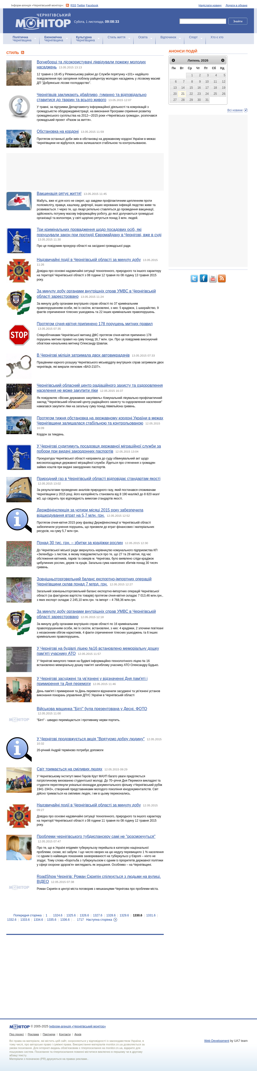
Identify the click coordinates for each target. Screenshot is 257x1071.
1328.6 (111, 915)
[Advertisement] (85, 172)
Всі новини (235, 110)
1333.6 (25, 919)
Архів (78, 1034)
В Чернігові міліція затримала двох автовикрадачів (83, 355)
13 (175, 87)
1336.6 (65, 919)
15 (191, 87)
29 (191, 100)
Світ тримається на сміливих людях (69, 769)
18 (215, 87)
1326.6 (84, 915)
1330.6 (137, 915)
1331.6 (151, 915)
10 (207, 81)
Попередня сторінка (27, 915)
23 (199, 94)
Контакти (65, 1034)
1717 (80, 919)
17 (207, 87)
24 (207, 94)
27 (175, 100)
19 (223, 87)
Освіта (143, 37)
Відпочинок (168, 37)
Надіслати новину (210, 5)
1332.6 (11, 919)
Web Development (216, 1041)
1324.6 (57, 915)
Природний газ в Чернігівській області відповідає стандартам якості (98, 478)
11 (215, 81)
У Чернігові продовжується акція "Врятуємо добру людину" (91, 739)
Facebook (92, 5)
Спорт (193, 37)
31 (207, 100)
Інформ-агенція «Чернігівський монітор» (45, 21)
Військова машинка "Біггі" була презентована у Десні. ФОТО (92, 709)
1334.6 (38, 919)
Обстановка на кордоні (58, 131)
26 (223, 94)
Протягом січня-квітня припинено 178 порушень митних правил (95, 324)
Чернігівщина (22, 38)
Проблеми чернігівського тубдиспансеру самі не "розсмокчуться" (96, 836)
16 (199, 87)
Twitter (81, 5)
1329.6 (124, 915)
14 (183, 87)
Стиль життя (116, 37)
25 (215, 94)
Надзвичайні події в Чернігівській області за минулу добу (89, 259)
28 (183, 100)
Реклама (33, 1034)
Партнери (49, 1034)
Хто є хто (217, 37)
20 (175, 94)
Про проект (16, 1034)
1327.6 (97, 915)
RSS (73, 5)
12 (223, 81)
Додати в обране (236, 5)
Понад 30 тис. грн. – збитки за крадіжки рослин (80, 543)
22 (191, 94)
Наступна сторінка (99, 919)
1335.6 (52, 919)
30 (199, 100)
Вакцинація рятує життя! (59, 193)
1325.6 (71, 915)
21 (183, 94)
